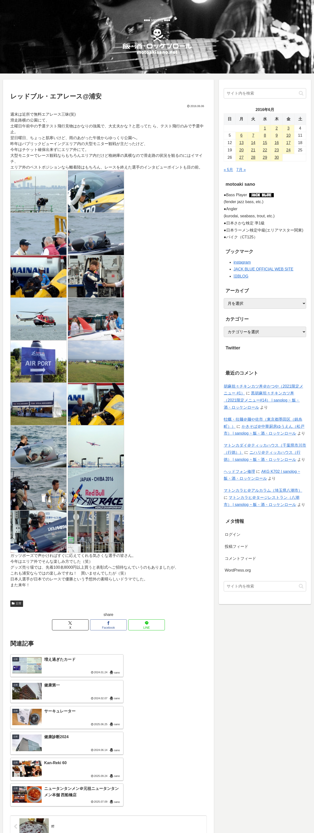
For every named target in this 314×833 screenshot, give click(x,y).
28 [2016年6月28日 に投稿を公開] (253, 157)
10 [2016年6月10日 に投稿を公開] (288, 135)
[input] (265, 93)
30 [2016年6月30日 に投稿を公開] (277, 157)
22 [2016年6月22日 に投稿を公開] (265, 150)
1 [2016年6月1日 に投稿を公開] (265, 128)
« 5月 (228, 170)
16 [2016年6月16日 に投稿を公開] (277, 143)
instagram (242, 262)
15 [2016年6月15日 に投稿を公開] (265, 143)
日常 (17, 603)
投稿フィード (236, 546)
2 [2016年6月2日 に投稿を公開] (276, 128)
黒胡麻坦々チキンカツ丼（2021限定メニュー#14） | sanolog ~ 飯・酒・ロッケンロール (262, 400)
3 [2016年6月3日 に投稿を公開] (288, 128)
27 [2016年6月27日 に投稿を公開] (241, 157)
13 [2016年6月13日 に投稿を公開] (241, 143)
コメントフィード (240, 558)
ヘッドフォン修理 (239, 471)
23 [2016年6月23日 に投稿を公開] (277, 150)
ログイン (232, 534)
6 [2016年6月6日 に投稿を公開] (241, 135)
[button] (301, 93)
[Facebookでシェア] (108, 624)
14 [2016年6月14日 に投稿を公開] (253, 143)
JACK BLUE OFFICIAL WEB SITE (263, 269)
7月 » (241, 170)
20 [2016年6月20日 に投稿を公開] (241, 150)
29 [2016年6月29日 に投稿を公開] (265, 157)
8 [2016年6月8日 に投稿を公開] (265, 135)
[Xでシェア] (75, 624)
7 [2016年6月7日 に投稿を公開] (253, 135)
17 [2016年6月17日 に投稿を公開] (288, 143)
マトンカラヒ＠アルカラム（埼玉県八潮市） (263, 490)
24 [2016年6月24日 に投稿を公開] (288, 150)
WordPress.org (238, 570)
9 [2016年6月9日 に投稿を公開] (276, 135)
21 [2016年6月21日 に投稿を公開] (253, 150)
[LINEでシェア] (141, 624)
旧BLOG (241, 276)
